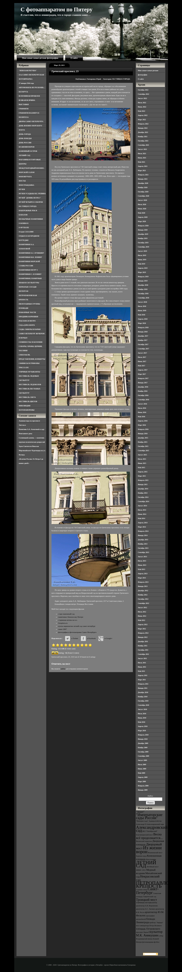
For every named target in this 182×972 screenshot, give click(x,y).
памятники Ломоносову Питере (70, 617)
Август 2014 (142, 506)
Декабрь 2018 (143, 285)
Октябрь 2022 (143, 90)
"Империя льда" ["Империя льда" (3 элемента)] (142, 821)
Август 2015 (142, 455)
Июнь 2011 (142, 667)
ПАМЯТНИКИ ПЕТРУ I (28, 270)
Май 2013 (141, 569)
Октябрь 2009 (143, 752)
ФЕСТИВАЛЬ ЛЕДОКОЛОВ (30, 384)
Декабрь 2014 (143, 489)
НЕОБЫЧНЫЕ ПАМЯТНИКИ (31, 219)
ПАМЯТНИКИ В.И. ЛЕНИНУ (30, 257)
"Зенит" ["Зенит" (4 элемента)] (140, 811)
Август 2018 (142, 302)
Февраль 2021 (143, 175)
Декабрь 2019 (143, 234)
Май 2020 (141, 213)
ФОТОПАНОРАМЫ (27, 410)
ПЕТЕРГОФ (23, 291)
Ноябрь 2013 (142, 544)
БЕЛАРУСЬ (23, 92)
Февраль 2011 (143, 684)
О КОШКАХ (24, 223)
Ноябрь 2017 (142, 340)
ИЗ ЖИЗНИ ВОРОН (27, 147)
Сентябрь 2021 (143, 145)
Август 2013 (142, 557)
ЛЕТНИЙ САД (24, 155)
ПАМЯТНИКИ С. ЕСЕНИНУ (30, 274)
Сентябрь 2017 (143, 349)
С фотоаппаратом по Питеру (57, 9)
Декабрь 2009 (143, 743)
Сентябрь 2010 (143, 705)
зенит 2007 (62, 629)
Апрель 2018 (142, 319)
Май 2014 (141, 518)
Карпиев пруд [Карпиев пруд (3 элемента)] (141, 856)
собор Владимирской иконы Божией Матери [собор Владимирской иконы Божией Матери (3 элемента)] (149, 939)
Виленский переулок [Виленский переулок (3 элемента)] (144, 841)
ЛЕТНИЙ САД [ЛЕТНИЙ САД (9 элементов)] (146, 864)
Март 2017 (142, 374)
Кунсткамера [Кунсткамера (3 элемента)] (151, 859)
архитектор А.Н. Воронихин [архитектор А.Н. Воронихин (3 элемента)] (147, 906)
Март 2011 (142, 680)
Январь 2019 (143, 281)
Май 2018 (141, 315)
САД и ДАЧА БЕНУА (27, 325)
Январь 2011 (142, 688)
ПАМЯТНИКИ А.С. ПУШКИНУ (31, 253)
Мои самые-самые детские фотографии (40, 58)
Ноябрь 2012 (142, 595)
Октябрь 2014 (143, 497)
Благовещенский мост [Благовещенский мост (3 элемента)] (144, 835)
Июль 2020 (142, 204)
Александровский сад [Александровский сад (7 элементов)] (152, 829)
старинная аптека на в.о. (67, 620)
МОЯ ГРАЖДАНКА (26, 185)
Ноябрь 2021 (142, 136)
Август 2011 (142, 658)
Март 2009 (142, 781)
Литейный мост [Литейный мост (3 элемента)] (153, 867)
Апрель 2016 (142, 421)
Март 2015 (142, 476)
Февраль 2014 (143, 531)
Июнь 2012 (142, 616)
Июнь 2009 (142, 769)
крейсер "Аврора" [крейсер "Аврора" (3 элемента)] (156, 922)
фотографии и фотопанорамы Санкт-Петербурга (77, 632)
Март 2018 (142, 323)
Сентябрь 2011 (143, 654)
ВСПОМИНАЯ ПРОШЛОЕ (29, 96)
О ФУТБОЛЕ (24, 227)
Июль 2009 (142, 764)
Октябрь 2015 (143, 446)
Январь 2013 (143, 586)
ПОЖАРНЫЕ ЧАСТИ (27, 312)
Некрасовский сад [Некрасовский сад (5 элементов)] (148, 878)
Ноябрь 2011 (142, 646)
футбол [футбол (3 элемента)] (156, 942)
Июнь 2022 (142, 107)
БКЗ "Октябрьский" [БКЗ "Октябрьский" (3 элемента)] (149, 831)
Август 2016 (142, 404)
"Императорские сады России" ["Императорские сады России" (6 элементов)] (149, 816)
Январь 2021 (143, 179)
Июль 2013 (142, 561)
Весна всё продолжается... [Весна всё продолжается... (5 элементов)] (149, 836)
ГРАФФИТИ (23, 109)
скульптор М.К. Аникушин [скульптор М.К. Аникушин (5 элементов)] (149, 933)
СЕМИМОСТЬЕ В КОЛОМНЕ (31, 342)
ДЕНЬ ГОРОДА (25, 134)
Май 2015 (141, 467)
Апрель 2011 (142, 675)
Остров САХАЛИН (26, 232)
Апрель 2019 (142, 268)
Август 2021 (142, 149)
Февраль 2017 (143, 378)
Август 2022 (142, 98)
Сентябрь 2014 (143, 501)
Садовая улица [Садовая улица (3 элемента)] (141, 890)
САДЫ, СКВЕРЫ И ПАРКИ (30, 329)
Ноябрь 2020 (142, 187)
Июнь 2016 (142, 412)
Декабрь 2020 (143, 183)
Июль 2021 (142, 153)
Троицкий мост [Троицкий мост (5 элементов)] (146, 899)
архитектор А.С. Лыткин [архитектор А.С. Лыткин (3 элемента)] (145, 909)
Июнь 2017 (142, 361)
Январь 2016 (143, 433)
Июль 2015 (142, 459)
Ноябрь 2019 (142, 238)
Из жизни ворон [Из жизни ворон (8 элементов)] (149, 849)
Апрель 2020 (142, 217)
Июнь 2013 (142, 565)
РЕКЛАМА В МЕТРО (27, 321)
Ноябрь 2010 (142, 697)
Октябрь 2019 (143, 243)
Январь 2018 (143, 332)
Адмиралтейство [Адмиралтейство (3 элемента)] (155, 821)
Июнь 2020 (142, 209)
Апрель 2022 (142, 115)
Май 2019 (141, 264)
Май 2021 (141, 162)
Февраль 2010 (143, 735)
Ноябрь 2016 (142, 391)
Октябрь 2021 (143, 141)
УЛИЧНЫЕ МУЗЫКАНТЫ (29, 372)
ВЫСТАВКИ (24, 104)
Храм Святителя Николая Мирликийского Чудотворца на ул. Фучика (32, 450)
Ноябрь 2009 (142, 747)
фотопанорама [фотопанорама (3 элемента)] (147, 942)
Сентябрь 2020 (143, 196)
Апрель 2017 (142, 370)
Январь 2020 (143, 230)
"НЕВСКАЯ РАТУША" (28, 70)
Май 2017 (141, 366)
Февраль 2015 (143, 480)
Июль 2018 (142, 306)
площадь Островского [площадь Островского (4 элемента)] (148, 928)
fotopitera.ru (63, 623)
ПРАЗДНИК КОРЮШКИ (28, 317)
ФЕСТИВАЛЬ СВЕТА (27, 397)
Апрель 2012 (142, 624)
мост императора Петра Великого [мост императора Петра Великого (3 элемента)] (149, 926)
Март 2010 (142, 731)
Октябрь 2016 (143, 395)
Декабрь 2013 (143, 540)
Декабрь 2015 (143, 438)
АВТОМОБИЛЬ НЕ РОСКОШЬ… (32, 87)
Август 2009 (142, 760)
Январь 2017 (143, 383)
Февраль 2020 (143, 226)
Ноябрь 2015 (142, 442)
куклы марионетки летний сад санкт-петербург (77, 626)
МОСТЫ (22, 181)
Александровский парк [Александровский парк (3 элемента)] (155, 824)
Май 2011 (141, 671)
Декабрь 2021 (143, 132)
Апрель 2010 (142, 726)
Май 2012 (141, 620)
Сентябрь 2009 (143, 756)
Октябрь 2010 (143, 701)
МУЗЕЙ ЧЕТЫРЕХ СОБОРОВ (31, 202)
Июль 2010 (142, 714)
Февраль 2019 (143, 276)
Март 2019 (142, 272)
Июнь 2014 (142, 514)
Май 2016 (141, 417)
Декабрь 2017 (143, 336)
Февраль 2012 (143, 633)
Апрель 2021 (142, 166)
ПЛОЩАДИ (23, 308)
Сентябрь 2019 (143, 247)
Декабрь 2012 (143, 590)
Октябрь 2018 (143, 293)
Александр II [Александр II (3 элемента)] (141, 824)
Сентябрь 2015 (143, 450)
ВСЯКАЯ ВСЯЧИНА (27, 100)
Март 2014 (142, 527)
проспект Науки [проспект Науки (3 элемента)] (142, 932)
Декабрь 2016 (143, 387)
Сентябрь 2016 (143, 400)
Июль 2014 (142, 510)
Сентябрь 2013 (143, 552)
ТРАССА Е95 (24, 367)
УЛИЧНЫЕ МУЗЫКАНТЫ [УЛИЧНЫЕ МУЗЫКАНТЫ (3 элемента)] (146, 903)
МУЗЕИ (22, 189)
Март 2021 (142, 170)
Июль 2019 (142, 255)
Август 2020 (142, 200)
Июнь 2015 (142, 463)
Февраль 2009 (143, 786)
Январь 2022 (143, 128)
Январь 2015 (143, 484)
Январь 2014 (143, 535)
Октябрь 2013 (143, 548)
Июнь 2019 (142, 260)
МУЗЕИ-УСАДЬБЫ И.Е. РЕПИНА (32, 194)
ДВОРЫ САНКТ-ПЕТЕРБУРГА (31, 121)
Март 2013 (142, 578)
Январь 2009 (143, 790)
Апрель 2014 (142, 523)
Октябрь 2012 (143, 599)
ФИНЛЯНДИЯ (24, 406)
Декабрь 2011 (143, 641)
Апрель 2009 (142, 777)
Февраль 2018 (143, 327)
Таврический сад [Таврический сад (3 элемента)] (149, 896)
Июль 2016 (142, 408)
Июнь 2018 (142, 310)
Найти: (150, 796)
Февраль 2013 (143, 582)
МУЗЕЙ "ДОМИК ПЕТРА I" (30, 198)
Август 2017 (142, 353)
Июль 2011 (142, 663)
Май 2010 (141, 722)
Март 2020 (142, 221)
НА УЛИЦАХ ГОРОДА (28, 206)
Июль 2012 (142, 612)
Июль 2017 (142, 357)
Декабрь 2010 (143, 692)
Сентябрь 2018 (143, 298)
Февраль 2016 (143, 429)
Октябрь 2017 (143, 344)
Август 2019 (142, 251)
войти (63, 669)
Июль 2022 (142, 103)
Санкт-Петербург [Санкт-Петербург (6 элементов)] (147, 891)
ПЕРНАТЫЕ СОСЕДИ (27, 287)
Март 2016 (142, 425)
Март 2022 (142, 120)
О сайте (74, 58)
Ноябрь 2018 (142, 289)
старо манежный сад (66, 614)
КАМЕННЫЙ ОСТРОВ (28, 151)
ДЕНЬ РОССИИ (25, 143)
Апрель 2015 (142, 472)
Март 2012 (142, 629)
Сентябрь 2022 (143, 94)
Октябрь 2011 (143, 650)
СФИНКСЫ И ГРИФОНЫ (29, 363)
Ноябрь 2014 (142, 493)
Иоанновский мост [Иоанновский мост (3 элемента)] (155, 853)
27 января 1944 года (26, 83)
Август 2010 (142, 709)
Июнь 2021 (142, 158)
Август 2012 (142, 607)
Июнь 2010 (142, 718)
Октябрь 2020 (143, 192)
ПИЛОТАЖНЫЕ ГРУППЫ (29, 304)
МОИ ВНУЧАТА (25, 177)
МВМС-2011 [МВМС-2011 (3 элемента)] (141, 870)
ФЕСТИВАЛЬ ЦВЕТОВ (28, 401)
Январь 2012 (143, 637)
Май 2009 (141, 773)
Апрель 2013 (142, 574)
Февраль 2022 (143, 124)
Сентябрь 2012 (143, 603)
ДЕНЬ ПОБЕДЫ (25, 138)
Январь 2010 (143, 739)
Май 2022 (141, 111)
